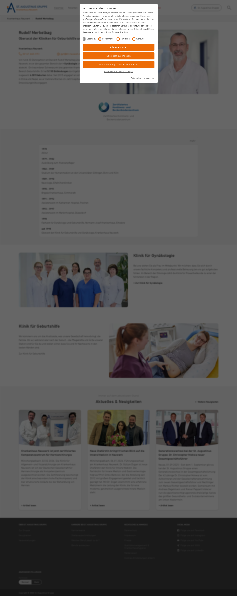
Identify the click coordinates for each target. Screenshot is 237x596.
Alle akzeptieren (118, 47)
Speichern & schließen (118, 55)
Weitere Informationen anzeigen (118, 71)
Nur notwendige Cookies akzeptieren (118, 64)
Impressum (149, 78)
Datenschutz (136, 78)
